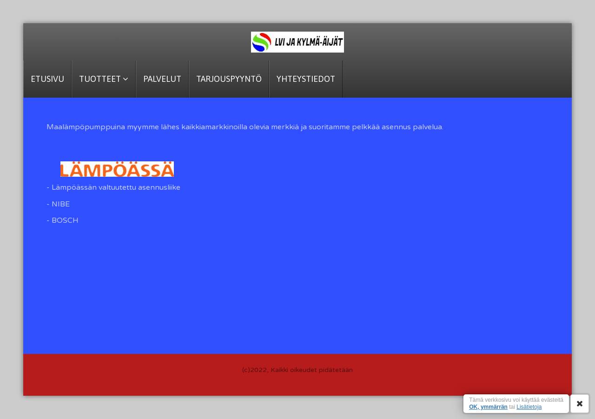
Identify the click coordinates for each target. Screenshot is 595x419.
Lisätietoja (529, 407)
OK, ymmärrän (488, 407)
